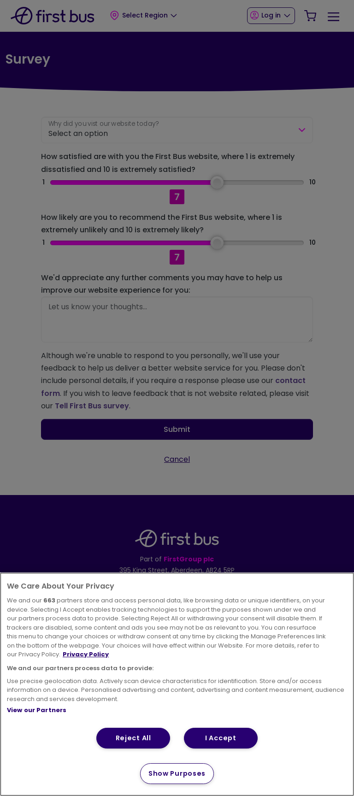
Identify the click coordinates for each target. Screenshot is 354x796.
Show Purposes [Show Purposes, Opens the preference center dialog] (177, 773)
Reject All (133, 738)
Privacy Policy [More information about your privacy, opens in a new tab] (86, 654)
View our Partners (36, 710)
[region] (177, 684)
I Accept (220, 738)
